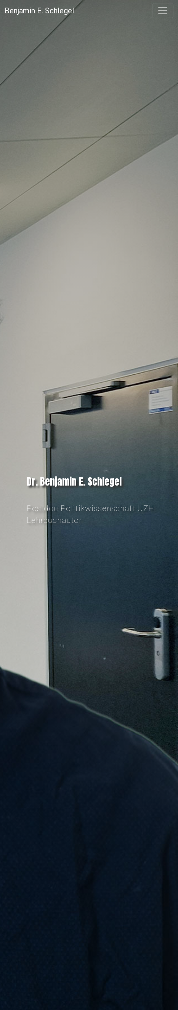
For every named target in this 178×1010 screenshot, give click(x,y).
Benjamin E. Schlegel (39, 10)
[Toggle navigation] (162, 10)
